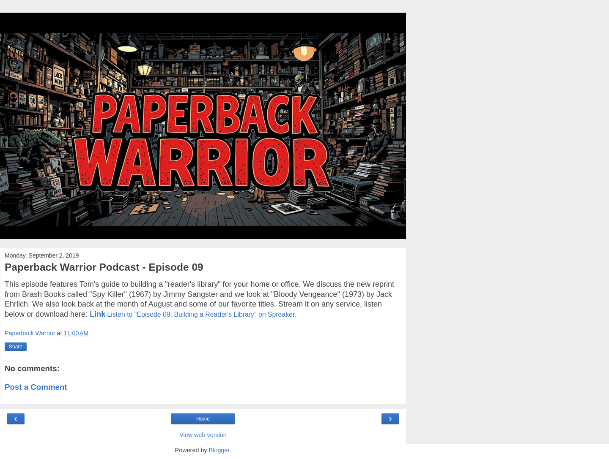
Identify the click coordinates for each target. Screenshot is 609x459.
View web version (203, 435)
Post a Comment (36, 387)
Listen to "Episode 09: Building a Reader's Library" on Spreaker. (201, 314)
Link (97, 314)
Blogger (219, 450)
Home (203, 419)
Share (15, 347)
